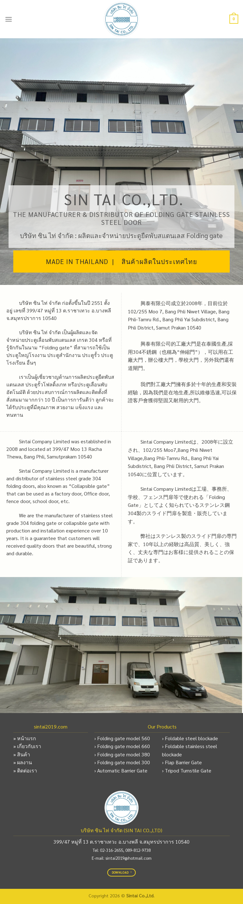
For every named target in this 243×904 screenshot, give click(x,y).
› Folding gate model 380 (122, 754)
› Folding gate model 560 (122, 738)
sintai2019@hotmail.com (128, 858)
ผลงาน (24, 762)
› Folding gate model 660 (122, 746)
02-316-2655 (111, 850)
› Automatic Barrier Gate (120, 770)
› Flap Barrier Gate (182, 762)
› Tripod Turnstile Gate (186, 770)
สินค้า (23, 754)
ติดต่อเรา (27, 770)
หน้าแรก (26, 738)
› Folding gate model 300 (122, 762)
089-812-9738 (138, 850)
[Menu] (8, 19)
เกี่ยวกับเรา (29, 746)
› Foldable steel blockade (190, 738)
